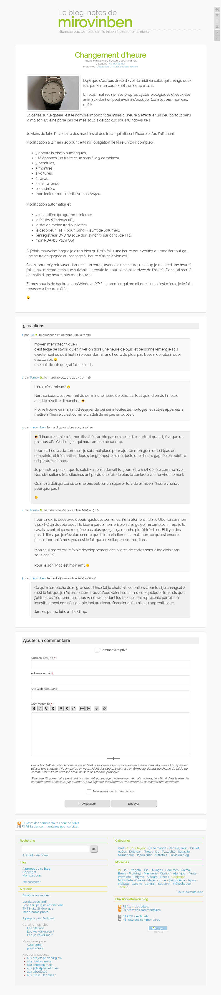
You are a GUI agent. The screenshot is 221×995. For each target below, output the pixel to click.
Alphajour (180, 873)
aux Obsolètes (37, 971)
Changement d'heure (110, 55)
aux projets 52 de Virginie (44, 958)
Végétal (136, 870)
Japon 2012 (144, 855)
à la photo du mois (39, 965)
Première (124, 877)
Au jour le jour (117, 63)
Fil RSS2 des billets (135, 916)
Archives (42, 855)
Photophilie (151, 851)
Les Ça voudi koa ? (40, 935)
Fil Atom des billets (136, 906)
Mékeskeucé (182, 883)
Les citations (35, 928)
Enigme (138, 877)
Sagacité (184, 851)
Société (124, 66)
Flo (32, 335)
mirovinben (38, 427)
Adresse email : (42, 673)
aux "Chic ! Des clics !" (41, 975)
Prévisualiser (87, 803)
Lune (162, 880)
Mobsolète (125, 880)
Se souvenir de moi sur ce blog (114, 791)
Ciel (147, 870)
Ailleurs (152, 877)
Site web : (44, 689)
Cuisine (137, 883)
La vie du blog (179, 855)
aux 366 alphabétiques (42, 968)
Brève (122, 873)
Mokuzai (123, 883)
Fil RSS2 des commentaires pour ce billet (50, 826)
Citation (165, 873)
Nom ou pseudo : (44, 658)
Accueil (28, 855)
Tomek (34, 377)
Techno (134, 66)
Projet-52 (135, 873)
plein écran (35, 948)
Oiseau (140, 880)
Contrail (150, 883)
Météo (151, 880)
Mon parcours (32, 875)
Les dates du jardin (35, 901)
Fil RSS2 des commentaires (141, 919)
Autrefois (160, 855)
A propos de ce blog (36, 868)
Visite (193, 873)
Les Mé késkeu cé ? (40, 931)
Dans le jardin (178, 848)
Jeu (125, 870)
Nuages (157, 870)
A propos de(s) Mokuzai (38, 918)
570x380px (34, 944)
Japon (191, 880)
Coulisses (171, 870)
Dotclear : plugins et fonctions (43, 905)
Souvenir (164, 883)
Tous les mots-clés (190, 892)
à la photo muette (39, 961)
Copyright (29, 872)
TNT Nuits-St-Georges (38, 908)
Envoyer (133, 803)
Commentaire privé (113, 650)
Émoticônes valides (36, 895)
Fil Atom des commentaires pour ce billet (50, 823)
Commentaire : (42, 704)
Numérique (126, 855)
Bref (121, 848)
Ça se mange (157, 848)
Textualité (169, 851)
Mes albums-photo (35, 912)
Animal (186, 870)
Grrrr (112, 66)
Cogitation (103, 66)
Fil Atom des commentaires (142, 910)
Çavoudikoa (176, 880)
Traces (164, 877)
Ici (117, 66)
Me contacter (32, 882)
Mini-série (151, 873)
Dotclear (135, 851)
